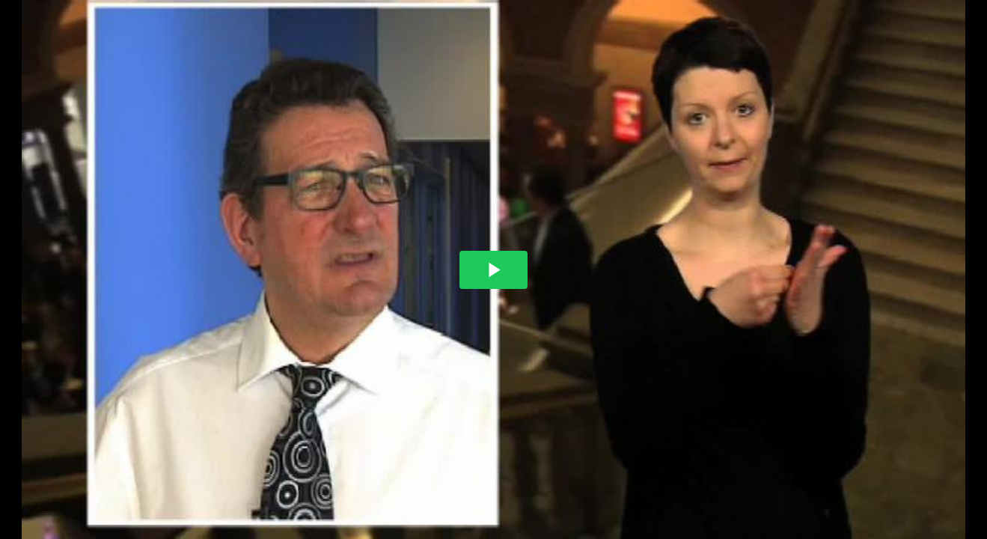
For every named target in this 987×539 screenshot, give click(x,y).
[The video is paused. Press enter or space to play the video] (493, 270)
